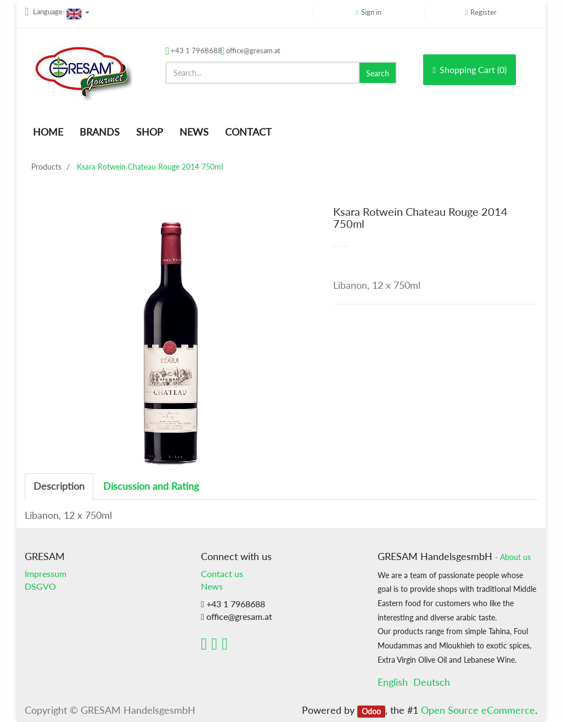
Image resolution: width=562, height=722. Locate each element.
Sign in (371, 12)
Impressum (45, 573)
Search (377, 73)
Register (483, 12)
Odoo (371, 711)
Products (46, 166)
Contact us (222, 573)
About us (515, 557)
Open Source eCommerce (478, 710)
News (212, 586)
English (393, 682)
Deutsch (431, 682)
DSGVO (40, 586)
